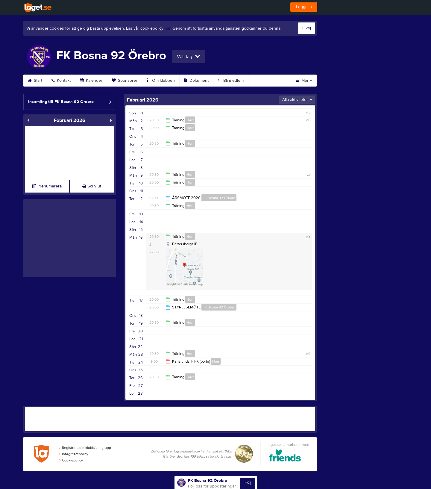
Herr (190, 120)
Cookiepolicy (71, 460)
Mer (304, 80)
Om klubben (161, 80)
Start (35, 80)
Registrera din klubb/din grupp (85, 447)
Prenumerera (47, 186)
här (167, 28)
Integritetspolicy (73, 454)
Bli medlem (231, 80)
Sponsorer (124, 80)
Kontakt (61, 80)
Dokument (196, 80)
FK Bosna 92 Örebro (219, 198)
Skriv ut (91, 186)
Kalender (91, 80)
